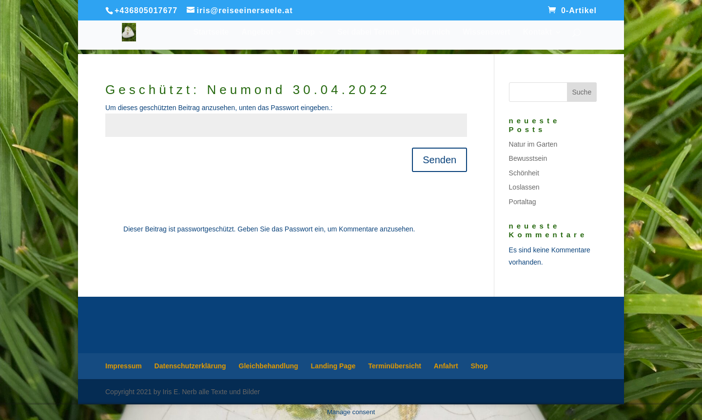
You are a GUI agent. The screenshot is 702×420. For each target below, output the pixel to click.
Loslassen (524, 187)
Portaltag (522, 202)
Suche (581, 92)
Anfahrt (446, 366)
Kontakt (537, 32)
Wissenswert (486, 32)
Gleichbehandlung (268, 366)
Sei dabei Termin (368, 32)
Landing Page (333, 366)
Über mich (431, 32)
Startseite (211, 32)
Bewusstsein (528, 158)
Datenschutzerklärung (190, 366)
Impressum (123, 366)
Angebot (257, 32)
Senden (439, 159)
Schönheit (524, 173)
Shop (305, 32)
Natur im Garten (533, 144)
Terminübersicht (394, 366)
